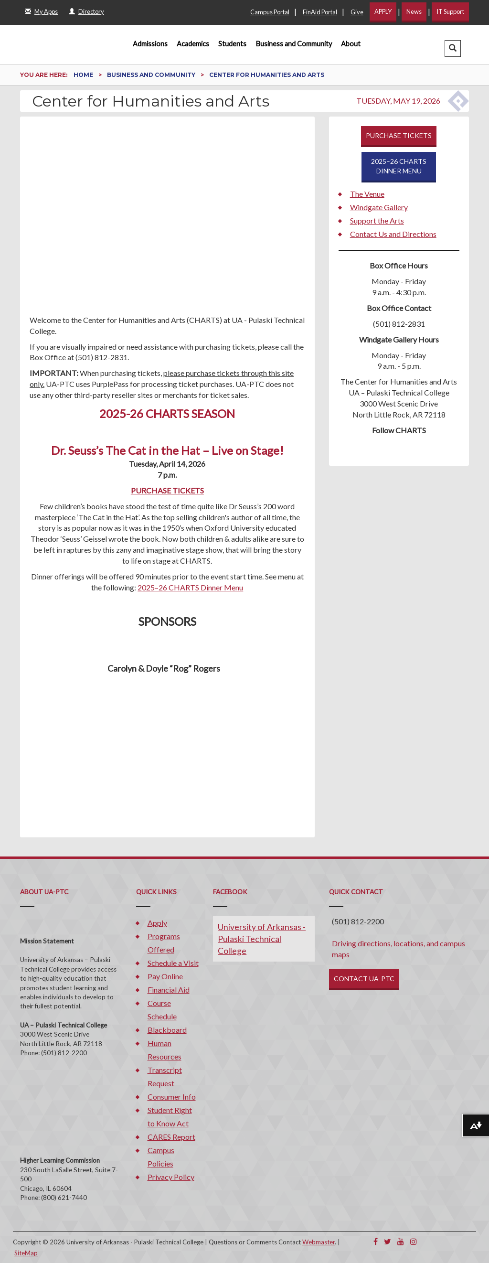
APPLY (383, 11)
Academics (193, 44)
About (351, 44)
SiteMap (26, 1253)
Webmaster (318, 1242)
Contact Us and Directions (393, 233)
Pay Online (165, 976)
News (414, 11)
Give (357, 12)
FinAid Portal (320, 12)
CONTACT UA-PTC (364, 978)
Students (232, 44)
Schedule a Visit (173, 962)
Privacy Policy (171, 1176)
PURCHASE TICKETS (167, 490)
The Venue (367, 193)
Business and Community (294, 44)
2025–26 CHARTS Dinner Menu (190, 587)
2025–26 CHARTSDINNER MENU (398, 166)
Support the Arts (377, 220)
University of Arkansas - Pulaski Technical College (262, 939)
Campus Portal (269, 12)
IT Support (450, 11)
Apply (157, 922)
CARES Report (171, 1136)
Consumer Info (172, 1096)
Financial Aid (169, 989)
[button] (453, 48)
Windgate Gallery (379, 207)
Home (84, 74)
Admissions (150, 44)
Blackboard (167, 1029)
